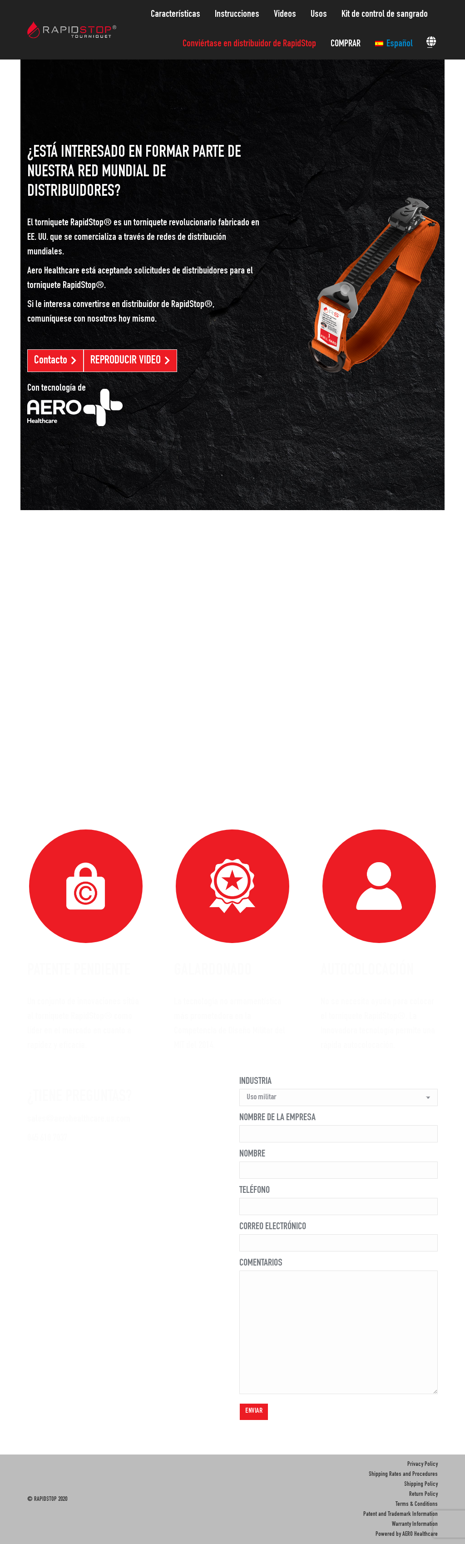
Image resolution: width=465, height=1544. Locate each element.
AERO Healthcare (420, 1534)
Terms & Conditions (417, 1504)
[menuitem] (178, 15)
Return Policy (423, 1494)
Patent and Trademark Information (400, 1514)
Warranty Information (415, 1524)
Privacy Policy (422, 1464)
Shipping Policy (421, 1484)
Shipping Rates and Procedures (403, 1474)
